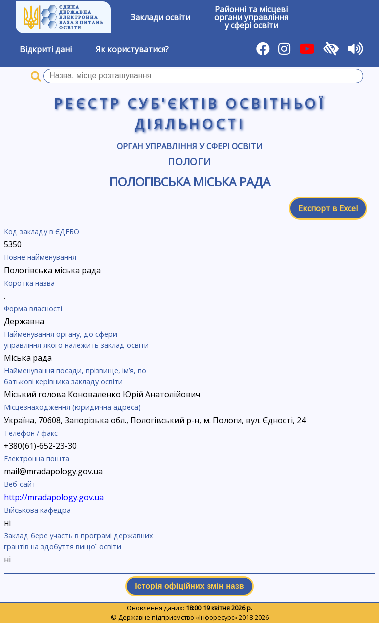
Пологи (190, 161)
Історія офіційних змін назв (189, 586)
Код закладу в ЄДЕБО (41, 231)
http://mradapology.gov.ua (54, 497)
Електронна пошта (36, 459)
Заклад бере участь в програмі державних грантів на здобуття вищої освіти (78, 541)
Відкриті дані (46, 49)
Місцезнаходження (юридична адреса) (72, 407)
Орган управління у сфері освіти (190, 146)
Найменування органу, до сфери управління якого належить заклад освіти (76, 340)
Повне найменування (40, 257)
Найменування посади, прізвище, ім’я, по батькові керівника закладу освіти (75, 376)
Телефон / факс (31, 433)
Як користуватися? (132, 49)
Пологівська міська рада (189, 182)
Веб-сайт (20, 484)
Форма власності (33, 309)
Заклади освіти (160, 17)
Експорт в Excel (328, 208)
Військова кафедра (37, 510)
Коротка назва (29, 283)
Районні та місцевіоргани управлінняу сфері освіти (251, 17)
